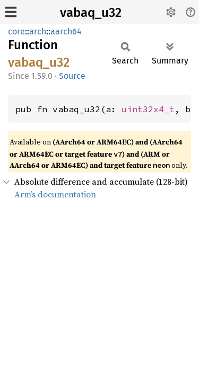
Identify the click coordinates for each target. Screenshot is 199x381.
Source (72, 76)
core (16, 31)
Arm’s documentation (55, 194)
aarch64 (66, 31)
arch (37, 31)
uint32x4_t (148, 109)
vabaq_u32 (91, 12)
